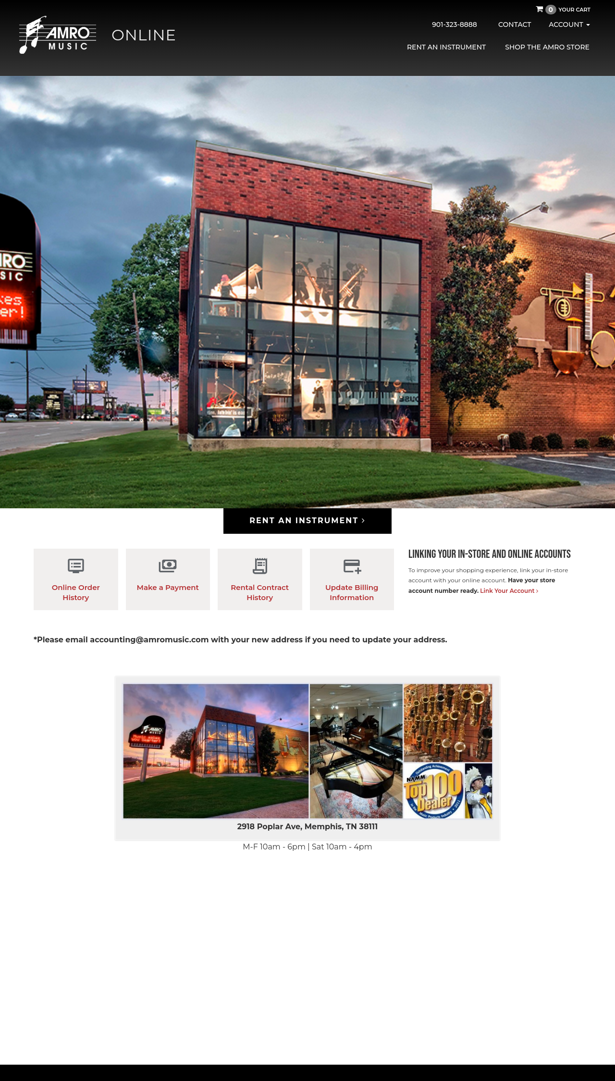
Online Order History (76, 579)
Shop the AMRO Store (547, 47)
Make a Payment (168, 574)
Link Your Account (509, 590)
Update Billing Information (352, 579)
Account (569, 24)
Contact (514, 24)
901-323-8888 (454, 24)
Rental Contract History (260, 579)
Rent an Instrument (446, 47)
